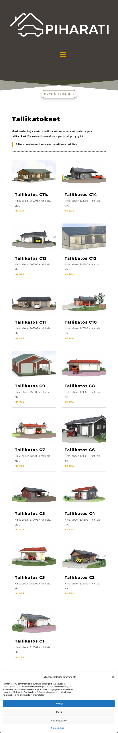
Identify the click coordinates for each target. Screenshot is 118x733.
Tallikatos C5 (30, 513)
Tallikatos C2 (80, 577)
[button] (113, 677)
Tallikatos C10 (81, 322)
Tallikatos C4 (80, 513)
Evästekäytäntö (57, 728)
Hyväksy (59, 703)
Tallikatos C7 (30, 449)
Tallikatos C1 (29, 641)
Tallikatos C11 (30, 322)
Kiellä (59, 712)
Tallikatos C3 (30, 577)
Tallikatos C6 (80, 449)
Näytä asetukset (59, 720)
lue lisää (19, 210)
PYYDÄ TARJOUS (59, 94)
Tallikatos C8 (80, 386)
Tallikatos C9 (30, 386)
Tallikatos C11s (32, 194)
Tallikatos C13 (31, 258)
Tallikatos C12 (81, 258)
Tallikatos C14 (81, 194)
